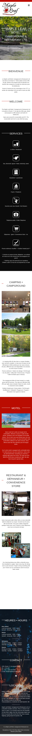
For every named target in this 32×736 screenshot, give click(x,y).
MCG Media (18, 731)
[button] (16, 48)
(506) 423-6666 (12, 669)
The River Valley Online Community (21, 730)
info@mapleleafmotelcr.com (13, 671)
